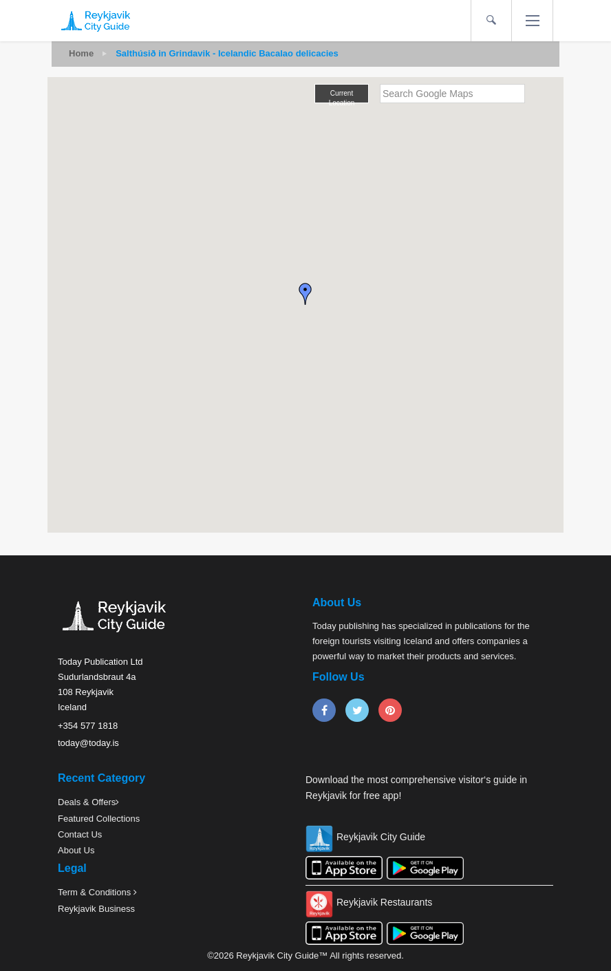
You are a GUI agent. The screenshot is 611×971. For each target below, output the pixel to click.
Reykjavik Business (96, 909)
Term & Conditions (95, 892)
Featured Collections (99, 818)
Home (81, 53)
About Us (76, 850)
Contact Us (80, 834)
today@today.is (88, 743)
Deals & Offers (87, 802)
